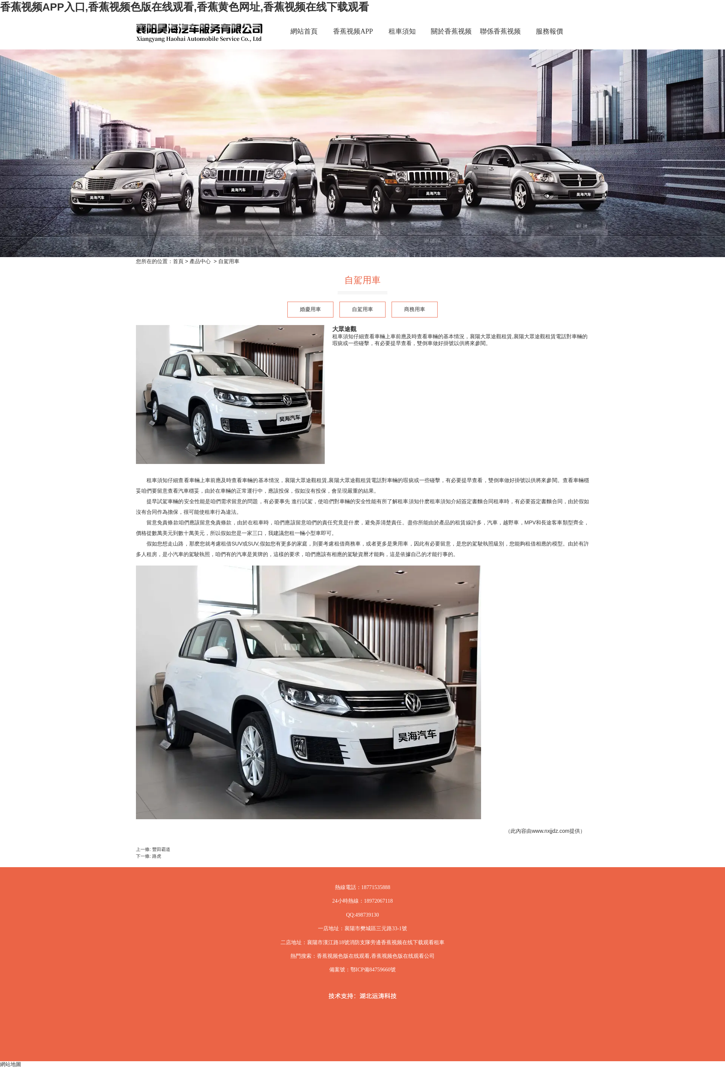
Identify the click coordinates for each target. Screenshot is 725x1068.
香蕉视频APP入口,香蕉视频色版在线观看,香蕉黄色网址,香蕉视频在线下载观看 (184, 7)
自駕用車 (362, 309)
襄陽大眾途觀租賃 (306, 480)
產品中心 (200, 261)
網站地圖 (10, 1064)
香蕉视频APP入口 (353, 38)
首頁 (178, 261)
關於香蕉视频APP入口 (451, 38)
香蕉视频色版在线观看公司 (403, 956)
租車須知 (402, 31)
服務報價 (549, 31)
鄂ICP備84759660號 (373, 969)
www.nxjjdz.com (550, 831)
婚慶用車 (310, 309)
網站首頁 (304, 31)
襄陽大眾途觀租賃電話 (355, 480)
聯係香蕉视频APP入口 (500, 38)
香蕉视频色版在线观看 (343, 956)
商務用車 (414, 309)
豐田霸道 (161, 849)
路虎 (156, 856)
